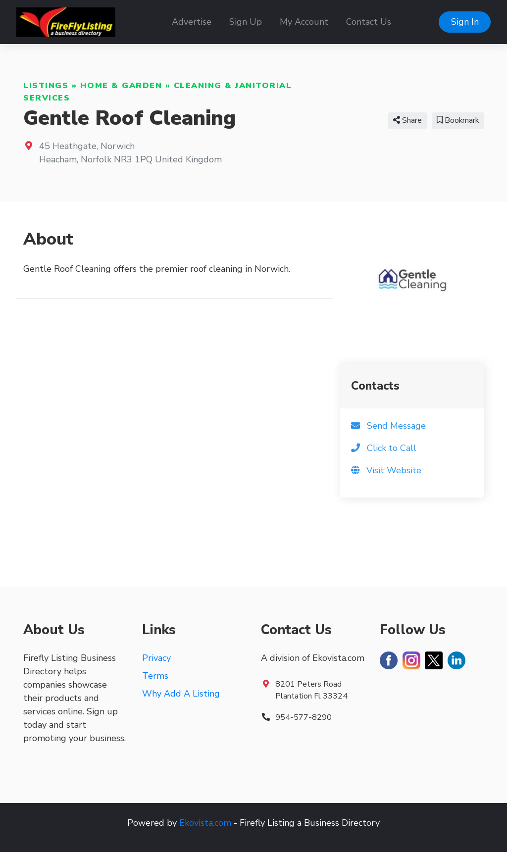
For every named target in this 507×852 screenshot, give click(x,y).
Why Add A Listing (181, 694)
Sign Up (245, 22)
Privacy (156, 658)
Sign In (465, 22)
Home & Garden (121, 85)
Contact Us (368, 22)
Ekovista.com (205, 823)
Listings (45, 85)
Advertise (191, 22)
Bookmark (458, 120)
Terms (155, 676)
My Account (304, 22)
